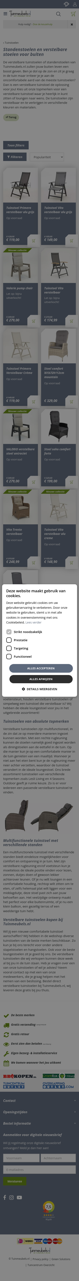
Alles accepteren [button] (41, 668)
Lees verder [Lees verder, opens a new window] (33, 622)
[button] (39, 689)
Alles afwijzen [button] (41, 679)
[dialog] (39, 640)
